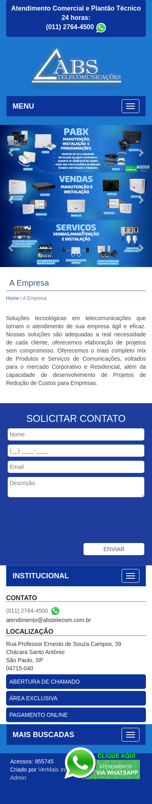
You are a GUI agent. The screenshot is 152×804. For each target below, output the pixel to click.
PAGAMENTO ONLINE (38, 715)
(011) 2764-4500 (70, 27)
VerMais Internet (58, 769)
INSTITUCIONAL (41, 576)
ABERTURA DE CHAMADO (44, 681)
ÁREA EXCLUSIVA (33, 698)
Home (12, 298)
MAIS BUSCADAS (43, 735)
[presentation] (71, 521)
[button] (11, 148)
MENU (23, 106)
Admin (18, 777)
